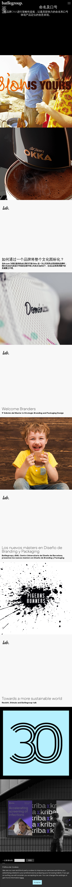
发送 (30, 860)
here (22, 877)
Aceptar (37, 882)
